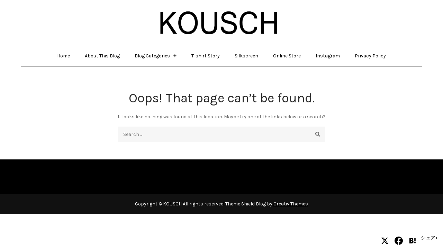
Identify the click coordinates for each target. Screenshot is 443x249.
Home (63, 56)
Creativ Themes (290, 204)
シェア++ (430, 238)
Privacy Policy (370, 56)
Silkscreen (246, 56)
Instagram (328, 56)
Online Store (287, 56)
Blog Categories (152, 56)
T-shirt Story (205, 56)
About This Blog (102, 56)
